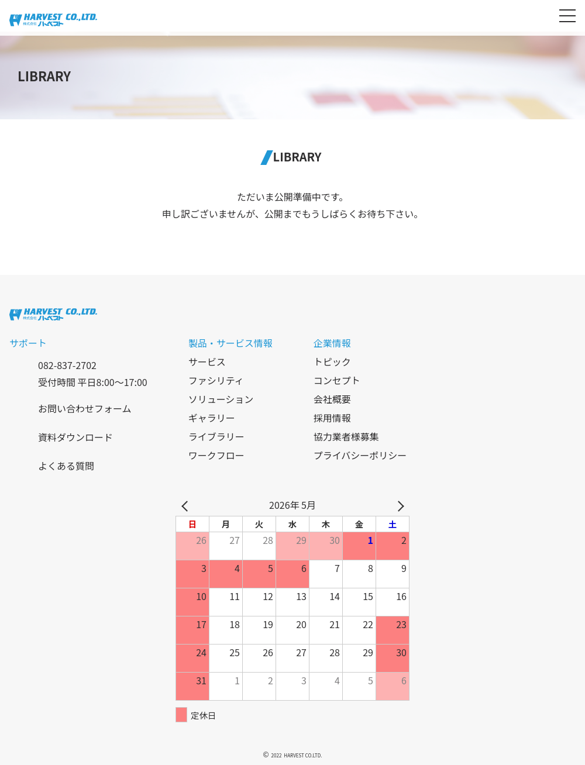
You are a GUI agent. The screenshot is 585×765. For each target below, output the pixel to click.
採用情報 (332, 418)
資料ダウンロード (75, 437)
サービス (207, 361)
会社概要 (332, 399)
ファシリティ (216, 380)
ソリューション (221, 399)
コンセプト (337, 380)
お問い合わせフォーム (85, 408)
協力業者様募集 (346, 436)
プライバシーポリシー (360, 455)
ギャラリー (211, 418)
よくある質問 (66, 466)
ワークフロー (216, 455)
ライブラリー (216, 436)
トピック (332, 361)
